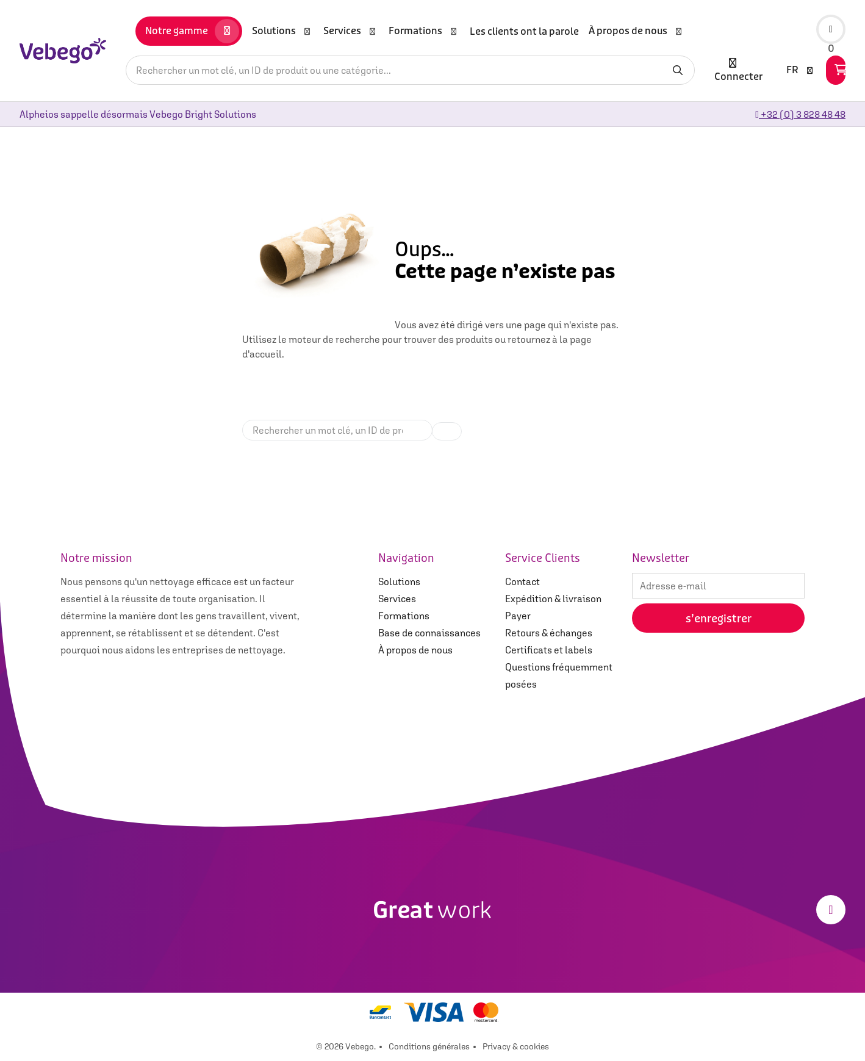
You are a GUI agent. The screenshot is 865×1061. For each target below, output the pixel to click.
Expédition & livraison (553, 598)
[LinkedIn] (830, 909)
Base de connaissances (429, 632)
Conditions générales (429, 1046)
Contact (522, 581)
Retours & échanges (548, 632)
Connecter (738, 70)
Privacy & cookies (516, 1046)
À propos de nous (415, 649)
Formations (403, 615)
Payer (518, 615)
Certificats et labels (548, 649)
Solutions (399, 581)
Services (397, 598)
